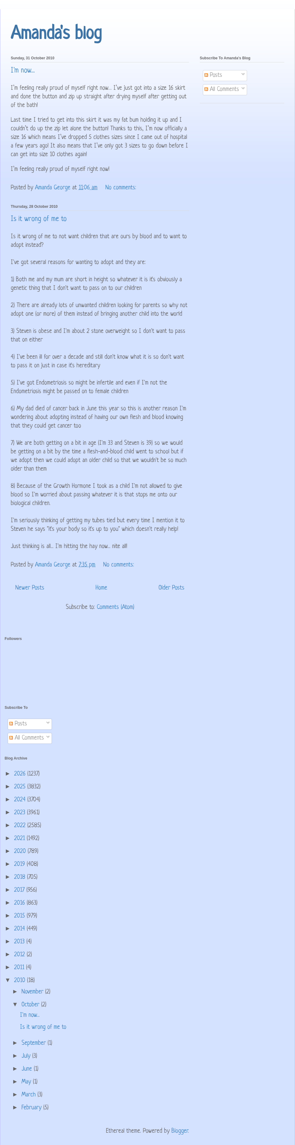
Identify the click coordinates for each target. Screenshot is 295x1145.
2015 (20, 916)
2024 (20, 800)
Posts (213, 75)
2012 (20, 955)
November (33, 992)
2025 (20, 787)
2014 (20, 929)
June (28, 1069)
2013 (20, 942)
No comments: (121, 188)
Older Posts (171, 588)
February (32, 1108)
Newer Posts (29, 588)
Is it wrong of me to (39, 219)
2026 (20, 774)
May (27, 1082)
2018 (20, 877)
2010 (20, 980)
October (31, 1005)
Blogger (179, 1131)
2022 (20, 826)
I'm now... (23, 71)
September (35, 1043)
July (27, 1056)
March (29, 1095)
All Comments (221, 89)
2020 (21, 851)
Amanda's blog (56, 34)
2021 (20, 838)
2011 (20, 968)
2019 (20, 864)
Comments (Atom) (115, 607)
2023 (20, 813)
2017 (20, 890)
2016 (20, 903)
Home (101, 588)
